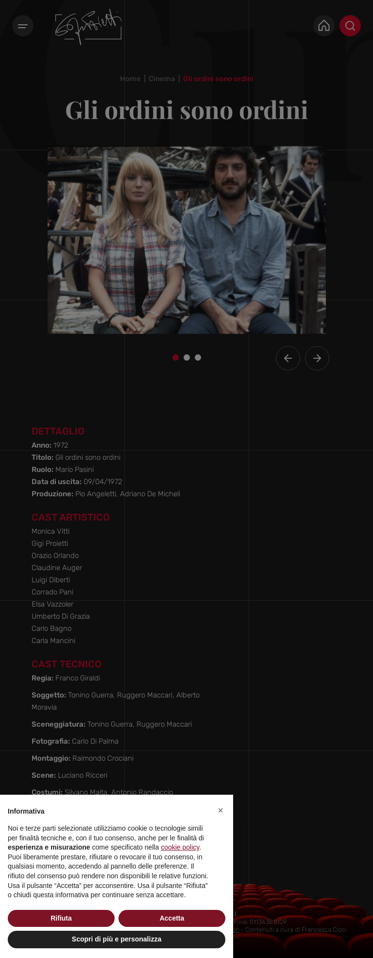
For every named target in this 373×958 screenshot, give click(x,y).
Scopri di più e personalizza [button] (116, 939)
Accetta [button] (172, 918)
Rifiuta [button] (61, 918)
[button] (220, 810)
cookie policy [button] (180, 847)
